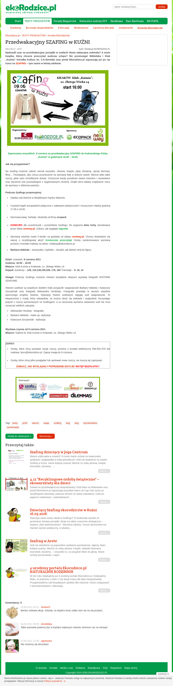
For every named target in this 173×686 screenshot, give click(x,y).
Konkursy (15, 27)
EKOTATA (152, 21)
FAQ (105, 668)
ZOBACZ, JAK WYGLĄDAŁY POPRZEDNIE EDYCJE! (45, 366)
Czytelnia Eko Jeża (103, 27)
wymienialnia (90, 423)
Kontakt (53, 668)
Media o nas (66, 668)
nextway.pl (29, 228)
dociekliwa (46, 624)
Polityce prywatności (54, 681)
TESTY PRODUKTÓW (37, 21)
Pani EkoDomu (135, 21)
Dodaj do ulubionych (19, 436)
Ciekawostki (126, 27)
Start (18, 21)
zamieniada (13, 427)
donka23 (45, 607)
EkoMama (116, 21)
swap (46, 423)
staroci (35, 423)
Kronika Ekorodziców (59, 35)
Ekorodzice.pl (12, 35)
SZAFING (21, 63)
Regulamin (116, 668)
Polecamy (63, 27)
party (15, 423)
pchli (24, 423)
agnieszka (46, 641)
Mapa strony (130, 668)
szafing (57, 423)
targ (68, 423)
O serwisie (41, 668)
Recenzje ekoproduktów (39, 27)
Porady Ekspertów (65, 21)
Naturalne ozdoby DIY (93, 21)
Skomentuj (46, 436)
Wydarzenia (81, 27)
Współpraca (94, 668)
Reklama (80, 668)
